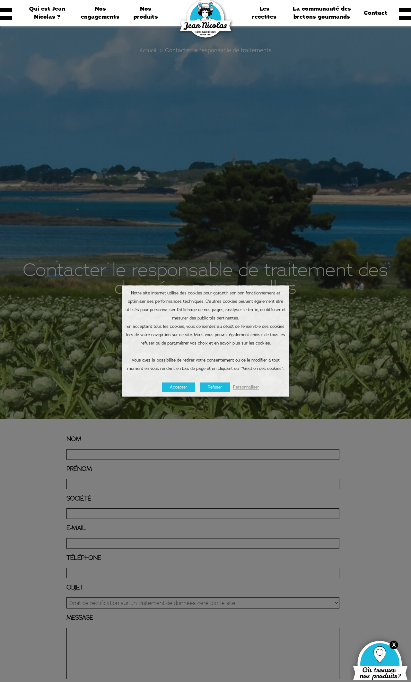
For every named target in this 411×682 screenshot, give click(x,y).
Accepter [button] (178, 386)
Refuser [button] (215, 386)
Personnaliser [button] (246, 386)
